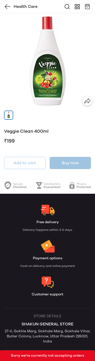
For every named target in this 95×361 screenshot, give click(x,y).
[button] (8, 115)
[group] (47, 61)
